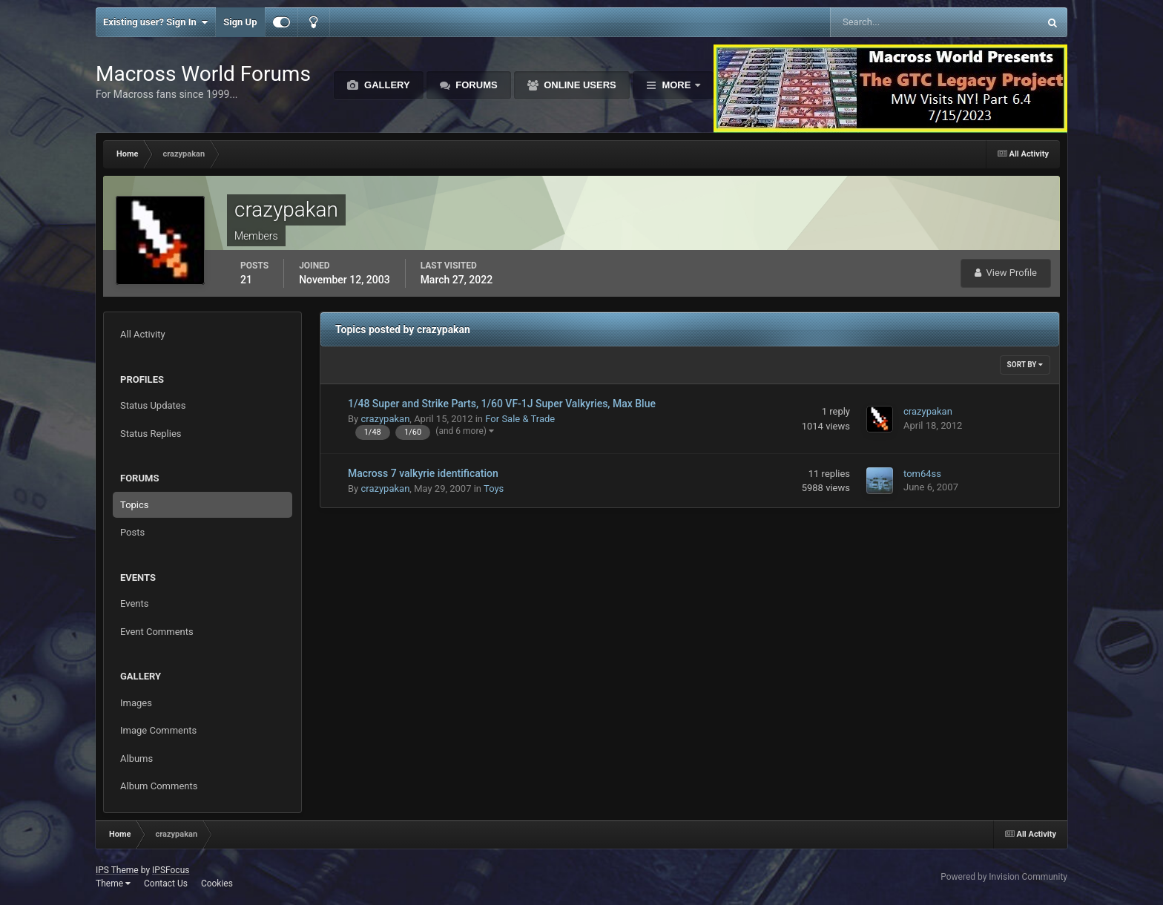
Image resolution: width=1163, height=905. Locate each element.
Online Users (578, 84)
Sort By (1025, 365)
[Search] (889, 22)
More (676, 84)
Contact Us (166, 883)
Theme (113, 883)
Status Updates (152, 405)
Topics (134, 504)
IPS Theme (117, 870)
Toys (494, 488)
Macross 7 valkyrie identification (423, 473)
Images (136, 702)
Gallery (385, 84)
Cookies (217, 883)
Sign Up (240, 21)
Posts (132, 532)
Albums (136, 758)
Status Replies (151, 433)
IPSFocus (170, 870)
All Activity (142, 334)
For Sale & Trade (520, 418)
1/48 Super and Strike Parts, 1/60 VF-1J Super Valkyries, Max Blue (502, 403)
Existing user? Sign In (155, 22)
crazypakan (384, 418)
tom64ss (922, 473)
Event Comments (157, 631)
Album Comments (158, 786)
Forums (475, 84)
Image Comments (158, 730)
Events (134, 603)
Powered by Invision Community (1003, 877)
